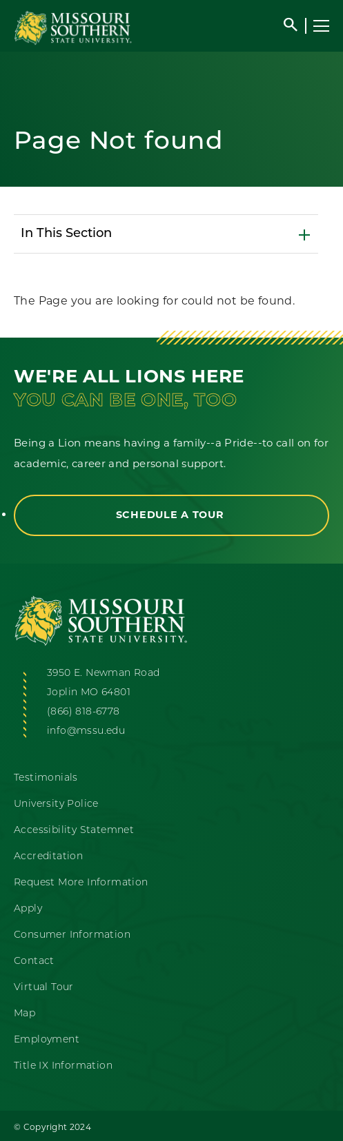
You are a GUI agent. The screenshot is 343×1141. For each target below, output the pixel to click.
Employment (46, 1040)
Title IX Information (63, 1066)
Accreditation (48, 857)
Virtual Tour (44, 988)
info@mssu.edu (86, 731)
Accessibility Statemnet (74, 830)
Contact (34, 961)
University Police (56, 804)
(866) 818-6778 (83, 712)
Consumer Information (72, 935)
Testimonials (46, 778)
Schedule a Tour (172, 514)
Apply (28, 909)
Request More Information (81, 883)
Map (24, 1014)
